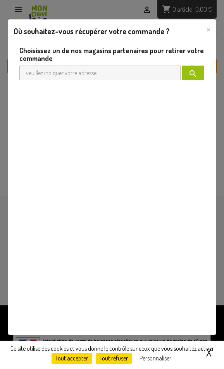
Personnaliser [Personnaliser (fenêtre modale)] (155, 358)
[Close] (208, 29)
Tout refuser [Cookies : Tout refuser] (114, 358)
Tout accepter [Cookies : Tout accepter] (71, 358)
